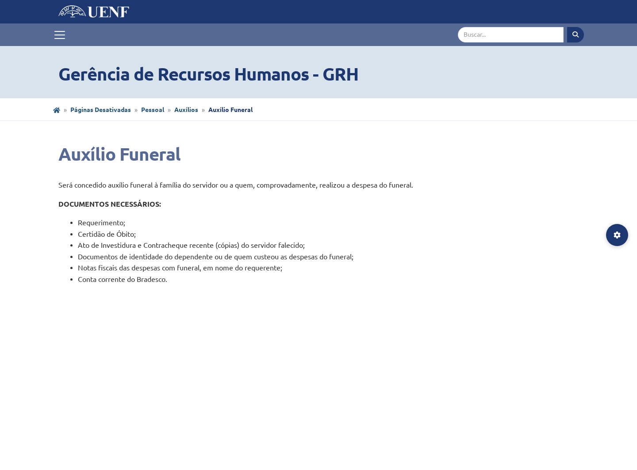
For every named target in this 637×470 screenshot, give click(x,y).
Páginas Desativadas (100, 109)
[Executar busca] (575, 34)
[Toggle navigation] (59, 35)
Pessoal (152, 109)
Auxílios (186, 109)
